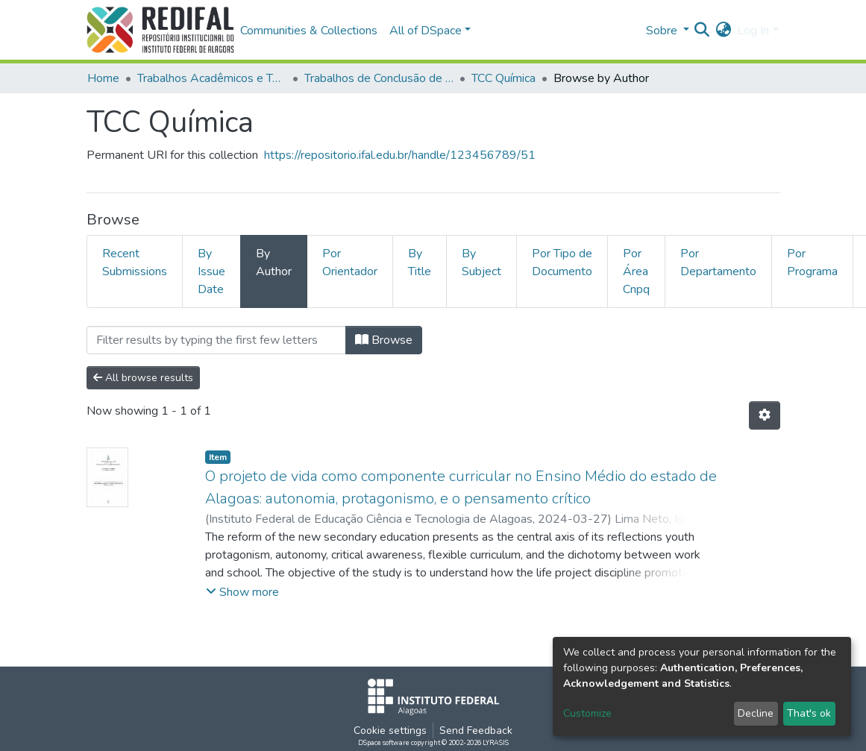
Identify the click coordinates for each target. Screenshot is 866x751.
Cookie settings (390, 730)
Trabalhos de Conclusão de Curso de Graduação (379, 78)
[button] (723, 31)
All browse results (143, 378)
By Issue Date (211, 271)
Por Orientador (349, 262)
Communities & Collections (308, 30)
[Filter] (216, 340)
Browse (383, 340)
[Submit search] (701, 31)
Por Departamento (718, 262)
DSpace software (384, 742)
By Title (419, 262)
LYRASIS (496, 742)
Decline (756, 713)
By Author (274, 262)
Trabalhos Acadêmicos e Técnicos (211, 78)
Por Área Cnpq (636, 271)
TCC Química (503, 78)
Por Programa (812, 262)
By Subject (481, 262)
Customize (587, 713)
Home (103, 78)
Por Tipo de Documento (562, 262)
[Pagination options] (764, 415)
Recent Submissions (134, 262)
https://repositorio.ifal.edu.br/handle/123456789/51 (400, 155)
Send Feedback (475, 730)
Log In (753, 30)
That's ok (809, 713)
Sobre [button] (663, 30)
